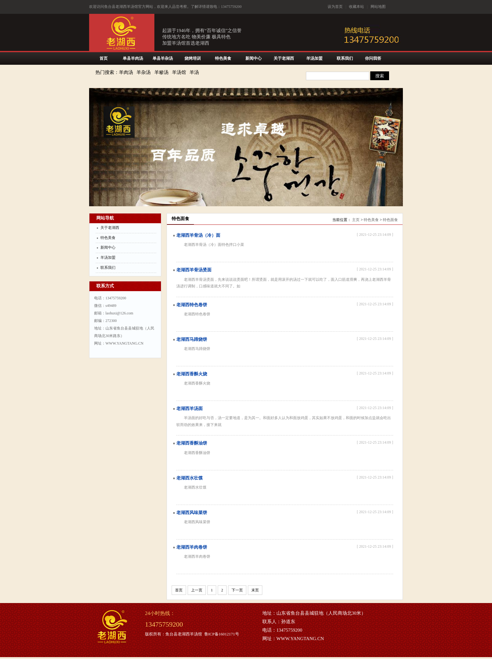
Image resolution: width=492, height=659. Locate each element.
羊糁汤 (161, 72)
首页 (179, 590)
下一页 (237, 590)
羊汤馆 (179, 72)
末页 (255, 590)
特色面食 (390, 220)
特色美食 (371, 220)
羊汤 (194, 72)
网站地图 (378, 6)
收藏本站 (356, 6)
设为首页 (335, 6)
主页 (356, 220)
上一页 (196, 590)
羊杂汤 (143, 72)
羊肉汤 (126, 72)
